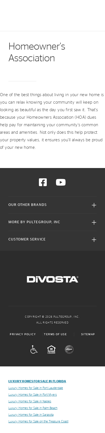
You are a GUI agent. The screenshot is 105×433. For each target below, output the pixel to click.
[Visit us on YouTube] (61, 184)
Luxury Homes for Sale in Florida (37, 381)
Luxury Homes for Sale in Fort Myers (32, 394)
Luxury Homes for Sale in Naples (29, 401)
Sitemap (88, 334)
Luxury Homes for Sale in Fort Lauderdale (35, 388)
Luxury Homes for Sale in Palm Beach (32, 408)
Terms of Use (55, 334)
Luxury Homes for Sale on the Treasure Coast (38, 421)
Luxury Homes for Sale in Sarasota (30, 414)
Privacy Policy (23, 334)
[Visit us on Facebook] (43, 184)
